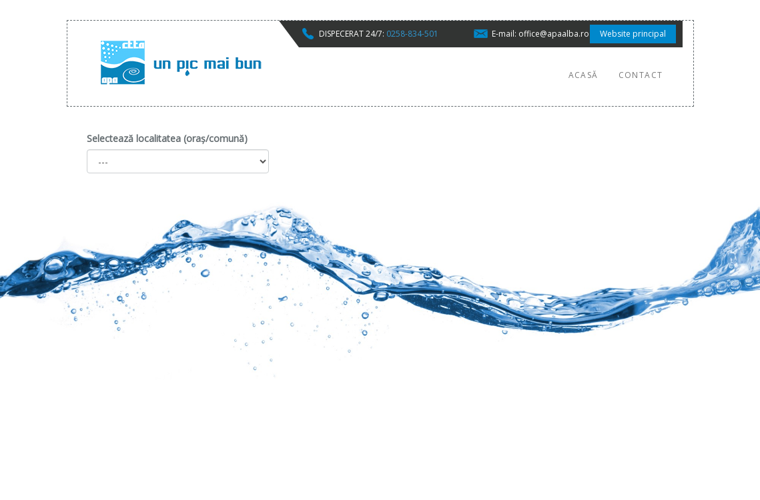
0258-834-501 (412, 33)
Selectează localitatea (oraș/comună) (167, 138)
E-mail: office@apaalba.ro (540, 33)
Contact (641, 75)
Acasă (583, 75)
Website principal (633, 33)
